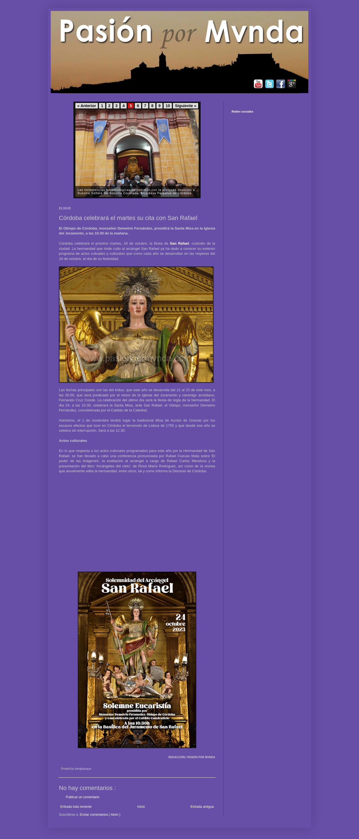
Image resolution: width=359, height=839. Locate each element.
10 (168, 106)
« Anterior (86, 106)
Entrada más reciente (76, 807)
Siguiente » (185, 106)
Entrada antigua (202, 807)
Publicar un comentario (82, 797)
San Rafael (179, 243)
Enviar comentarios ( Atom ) (100, 815)
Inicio (141, 807)
